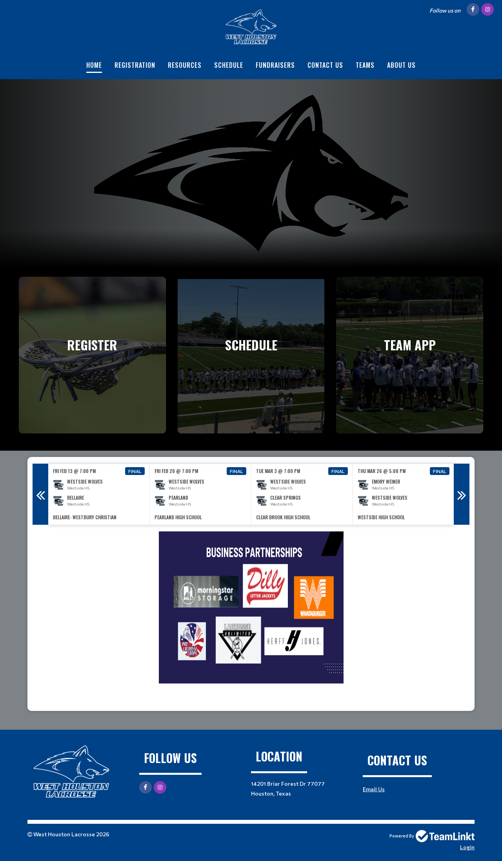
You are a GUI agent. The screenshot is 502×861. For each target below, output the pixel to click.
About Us (401, 65)
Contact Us (325, 65)
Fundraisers (275, 65)
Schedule (228, 65)
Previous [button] (40, 494)
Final (135, 471)
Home (94, 65)
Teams (365, 65)
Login (467, 847)
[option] (99, 494)
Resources (185, 65)
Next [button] (461, 494)
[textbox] (251, 618)
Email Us (374, 789)
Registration (135, 65)
